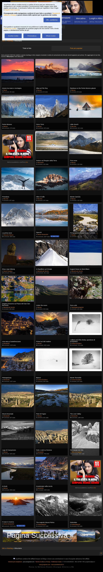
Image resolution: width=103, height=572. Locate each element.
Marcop (39, 90)
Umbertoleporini (41, 524)
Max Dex (73, 126)
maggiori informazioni (11, 10)
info (27, 162)
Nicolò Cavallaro (7, 271)
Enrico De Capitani (76, 452)
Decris (5, 90)
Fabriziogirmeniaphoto (77, 307)
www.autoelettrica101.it (57, 564)
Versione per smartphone (15, 561)
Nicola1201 (6, 343)
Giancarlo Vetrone (8, 235)
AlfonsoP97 (40, 162)
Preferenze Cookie (10, 28)
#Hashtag (10, 41)
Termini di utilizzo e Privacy (42, 561)
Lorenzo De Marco (76, 343)
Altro (3, 41)
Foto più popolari (76, 48)
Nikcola (39, 343)
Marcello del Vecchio (43, 271)
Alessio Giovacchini (42, 234)
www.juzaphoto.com (44, 564)
